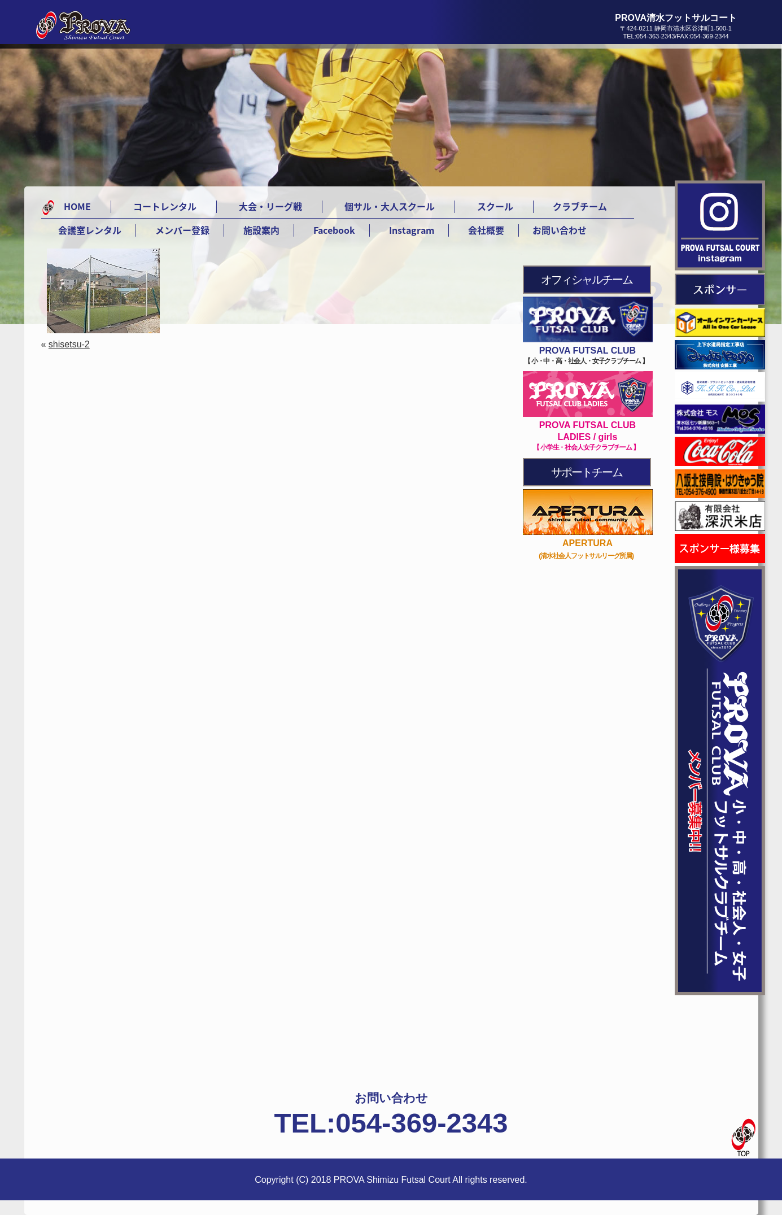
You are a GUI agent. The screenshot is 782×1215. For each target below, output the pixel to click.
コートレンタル (164, 206)
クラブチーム (580, 206)
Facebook (334, 230)
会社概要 (486, 230)
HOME (77, 206)
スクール (495, 206)
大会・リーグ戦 (270, 206)
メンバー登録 (182, 230)
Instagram (411, 230)
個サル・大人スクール (389, 206)
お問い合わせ (559, 230)
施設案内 (261, 230)
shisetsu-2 (69, 344)
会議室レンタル (89, 230)
